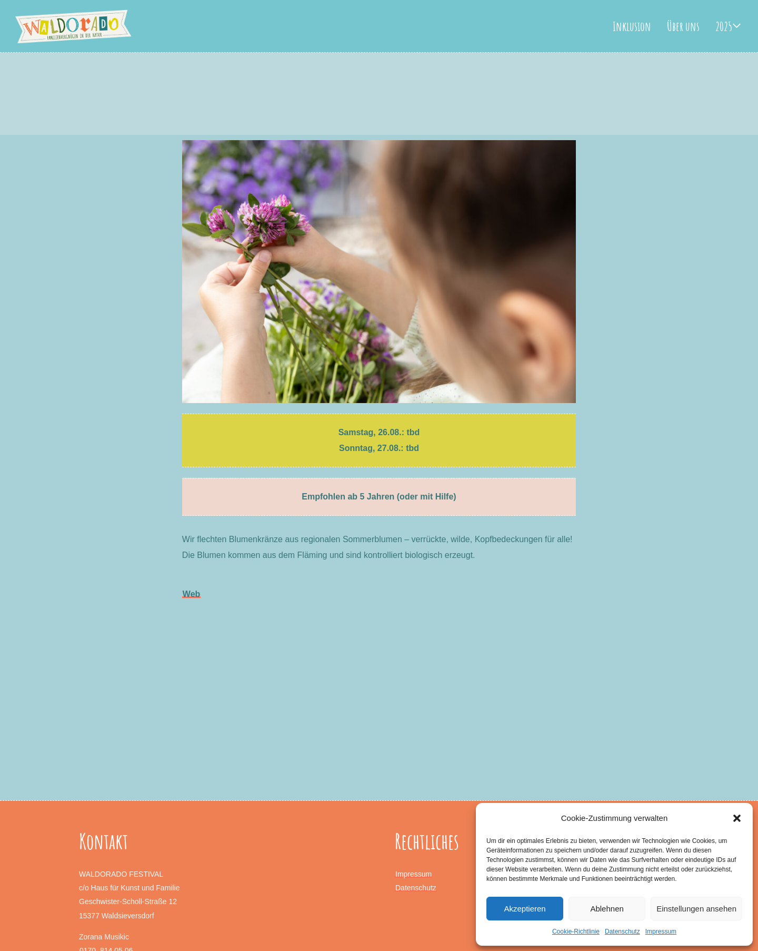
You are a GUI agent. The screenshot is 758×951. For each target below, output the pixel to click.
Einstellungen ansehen (696, 908)
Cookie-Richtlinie (576, 931)
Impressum (660, 931)
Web (191, 594)
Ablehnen (606, 908)
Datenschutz (622, 931)
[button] (737, 818)
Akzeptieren (524, 908)
